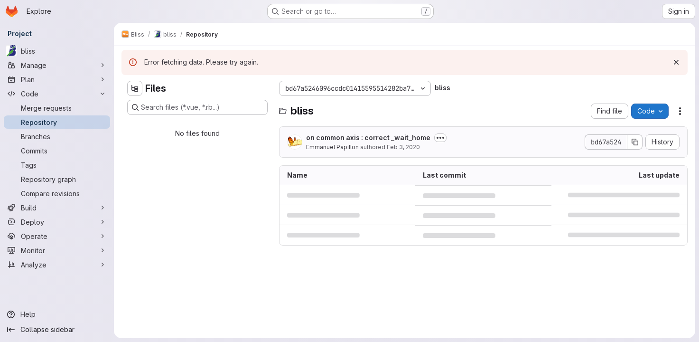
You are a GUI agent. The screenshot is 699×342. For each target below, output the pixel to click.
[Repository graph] (57, 179)
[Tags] (57, 164)
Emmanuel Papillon (332, 147)
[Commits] (57, 150)
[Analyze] (57, 264)
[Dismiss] (676, 62)
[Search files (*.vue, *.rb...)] (197, 107)
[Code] (57, 93)
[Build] (57, 207)
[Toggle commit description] (440, 137)
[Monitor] (57, 250)
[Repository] (57, 122)
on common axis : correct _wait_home (368, 137)
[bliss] (57, 50)
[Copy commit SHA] (635, 142)
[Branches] (57, 136)
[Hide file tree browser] (134, 88)
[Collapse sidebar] (57, 329)
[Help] (57, 314)
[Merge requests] (57, 107)
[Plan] (57, 79)
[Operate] (57, 236)
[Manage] (57, 65)
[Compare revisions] (57, 193)
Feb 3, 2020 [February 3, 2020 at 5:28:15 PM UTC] (403, 147)
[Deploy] (57, 221)
